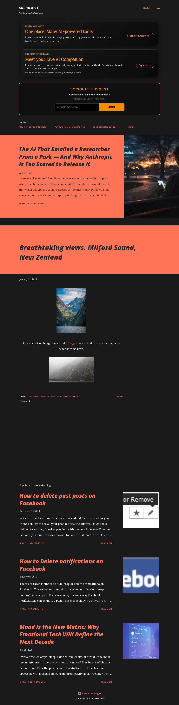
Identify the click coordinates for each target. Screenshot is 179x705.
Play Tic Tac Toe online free (32, 127)
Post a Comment (37, 203)
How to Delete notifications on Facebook (61, 564)
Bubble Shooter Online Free (106, 127)
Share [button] (22, 203)
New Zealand (48, 396)
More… (131, 127)
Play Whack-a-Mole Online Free (70, 127)
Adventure (33, 396)
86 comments (35, 608)
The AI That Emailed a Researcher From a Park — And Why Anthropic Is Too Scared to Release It (65, 156)
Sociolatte (29, 7)
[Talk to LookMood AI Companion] (89, 63)
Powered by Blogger (89, 693)
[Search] (146, 8)
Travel (76, 396)
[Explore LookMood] (89, 34)
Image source (76, 343)
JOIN (111, 107)
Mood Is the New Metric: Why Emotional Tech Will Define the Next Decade (61, 634)
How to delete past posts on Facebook (58, 499)
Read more (106, 543)
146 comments (36, 543)
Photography (64, 396)
